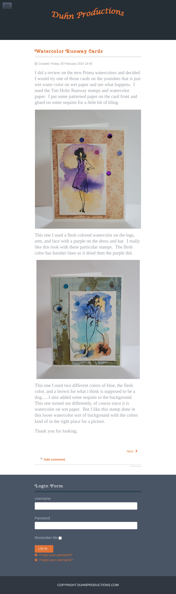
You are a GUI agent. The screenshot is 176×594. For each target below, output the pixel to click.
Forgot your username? (55, 560)
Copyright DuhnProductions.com (88, 585)
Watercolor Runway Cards (69, 51)
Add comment (54, 459)
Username (43, 498)
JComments (135, 466)
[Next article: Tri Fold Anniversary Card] (132, 451)
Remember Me (46, 538)
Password (42, 518)
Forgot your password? (55, 555)
